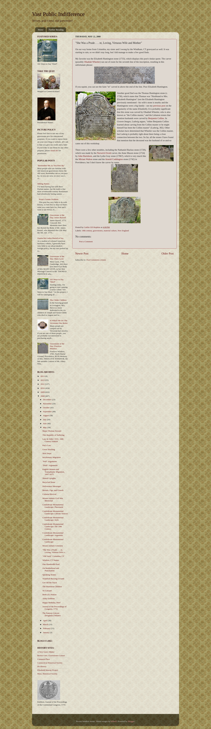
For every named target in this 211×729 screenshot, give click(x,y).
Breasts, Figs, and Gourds (52, 490)
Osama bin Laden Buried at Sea (50, 238)
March (46, 624)
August (46, 415)
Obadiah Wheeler (92, 62)
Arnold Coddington (114, 159)
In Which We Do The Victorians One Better (59, 321)
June (45, 423)
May (45, 427)
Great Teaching (48, 449)
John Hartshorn (85, 156)
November (47, 403)
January (46, 632)
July (45, 419)
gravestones (98, 230)
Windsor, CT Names (50, 560)
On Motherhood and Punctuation (50, 569)
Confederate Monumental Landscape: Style (52, 518)
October (46, 407)
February (47, 628)
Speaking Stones (49, 575)
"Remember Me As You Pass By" (51, 165)
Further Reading (56, 30)
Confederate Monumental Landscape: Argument (52, 534)
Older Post (167, 253)
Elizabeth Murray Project (47, 670)
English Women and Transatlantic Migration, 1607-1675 (53, 471)
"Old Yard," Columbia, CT (53, 556)
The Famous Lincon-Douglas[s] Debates (51, 614)
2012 (42, 380)
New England (123, 230)
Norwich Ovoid (104, 153)
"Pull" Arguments (49, 461)
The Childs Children (58, 300)
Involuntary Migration (51, 457)
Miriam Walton (85, 159)
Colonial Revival (49, 494)
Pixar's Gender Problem (48, 199)
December (47, 399)
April (45, 620)
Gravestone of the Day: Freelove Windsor (57, 346)
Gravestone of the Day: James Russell (58, 216)
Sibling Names (43, 184)
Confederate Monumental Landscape (52, 540)
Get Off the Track (49, 582)
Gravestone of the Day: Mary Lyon (57, 257)
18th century (87, 230)
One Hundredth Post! (51, 564)
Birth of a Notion (49, 594)
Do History (42, 666)
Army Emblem (48, 598)
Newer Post (82, 253)
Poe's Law (46, 445)
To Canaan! (47, 590)
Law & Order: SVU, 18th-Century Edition (53, 440)
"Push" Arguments (50, 465)
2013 (42, 376)
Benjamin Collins (156, 118)
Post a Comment (86, 241)
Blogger (131, 721)
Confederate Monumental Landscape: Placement (52, 505)
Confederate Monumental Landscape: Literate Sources (55, 512)
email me (54, 150)
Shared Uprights (49, 478)
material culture (110, 230)
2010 (42, 388)
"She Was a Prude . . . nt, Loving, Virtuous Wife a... (54, 551)
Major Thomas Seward (51, 431)
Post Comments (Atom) (96, 260)
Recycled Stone (48, 482)
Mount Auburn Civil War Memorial (52, 499)
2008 (42, 396)
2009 (42, 392)
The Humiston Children (52, 586)
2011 (42, 384)
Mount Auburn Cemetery (52, 546)
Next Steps (46, 453)
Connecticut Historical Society (50, 663)
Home (40, 30)
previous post (159, 105)
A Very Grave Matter (46, 652)
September (47, 411)
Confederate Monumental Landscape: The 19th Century (52, 526)
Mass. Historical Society (47, 674)
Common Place (43, 659)
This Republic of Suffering (53, 435)
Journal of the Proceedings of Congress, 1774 (54, 607)
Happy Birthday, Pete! (51, 602)
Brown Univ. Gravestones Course (51, 655)
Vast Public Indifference (58, 14)
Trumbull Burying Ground (53, 578)
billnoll (114, 721)
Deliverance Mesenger (51, 486)
